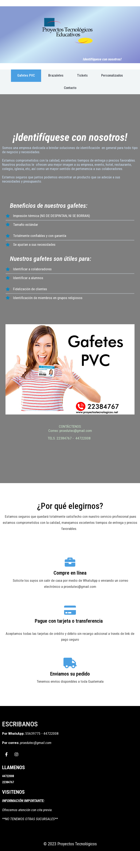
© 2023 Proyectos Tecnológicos (70, 843)
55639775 (33, 733)
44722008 (51, 733)
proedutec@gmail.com (35, 743)
